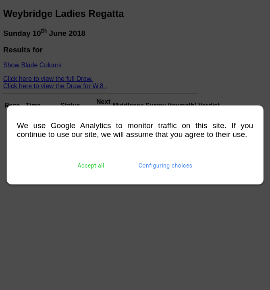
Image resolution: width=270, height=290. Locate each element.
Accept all (91, 165)
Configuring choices (165, 165)
